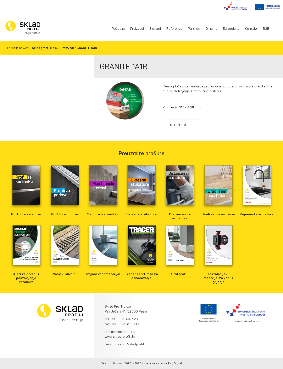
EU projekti (231, 29)
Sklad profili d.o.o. (44, 48)
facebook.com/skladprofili (125, 344)
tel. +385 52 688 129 (121, 319)
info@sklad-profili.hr (120, 332)
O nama (212, 29)
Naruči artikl (179, 125)
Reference (174, 29)
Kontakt (251, 29)
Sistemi (155, 29)
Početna (118, 29)
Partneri (194, 29)
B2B (266, 29)
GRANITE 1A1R (87, 48)
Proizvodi (137, 29)
